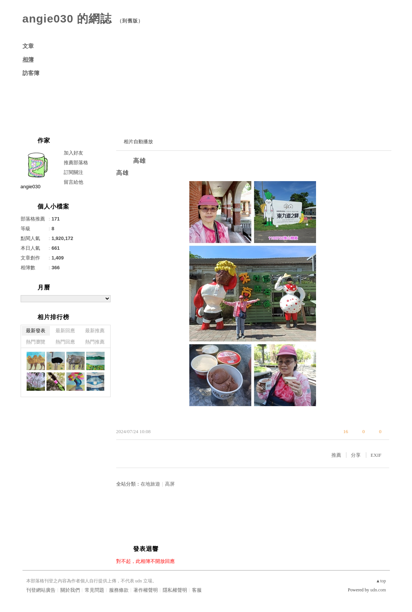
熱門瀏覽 (35, 342)
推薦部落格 (76, 162)
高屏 (170, 484)
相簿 (28, 60)
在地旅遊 (150, 484)
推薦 (336, 455)
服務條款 (119, 590)
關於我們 (70, 590)
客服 (197, 590)
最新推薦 (95, 330)
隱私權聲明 (175, 590)
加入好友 (73, 153)
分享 (356, 455)
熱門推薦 (95, 342)
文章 (28, 46)
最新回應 (65, 330)
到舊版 (130, 21)
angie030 (31, 186)
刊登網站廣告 (40, 590)
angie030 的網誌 (67, 18)
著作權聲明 (145, 590)
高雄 (139, 161)
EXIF (376, 455)
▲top (381, 581)
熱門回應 (65, 342)
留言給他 (73, 182)
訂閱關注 (73, 172)
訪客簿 (30, 73)
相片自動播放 (138, 141)
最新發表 (35, 330)
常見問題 (94, 590)
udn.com (378, 589)
